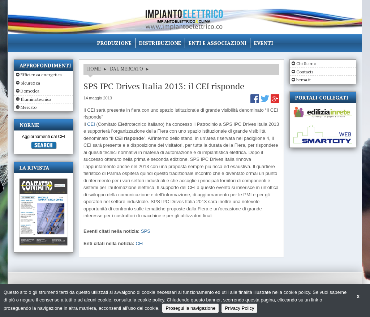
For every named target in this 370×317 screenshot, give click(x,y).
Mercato (28, 107)
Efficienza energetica (41, 74)
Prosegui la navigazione (190, 308)
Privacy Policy (239, 308)
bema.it (303, 79)
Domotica (30, 91)
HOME (94, 68)
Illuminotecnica (36, 99)
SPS (145, 231)
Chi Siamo (306, 63)
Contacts (305, 71)
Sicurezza (30, 83)
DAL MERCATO (126, 68)
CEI (91, 124)
